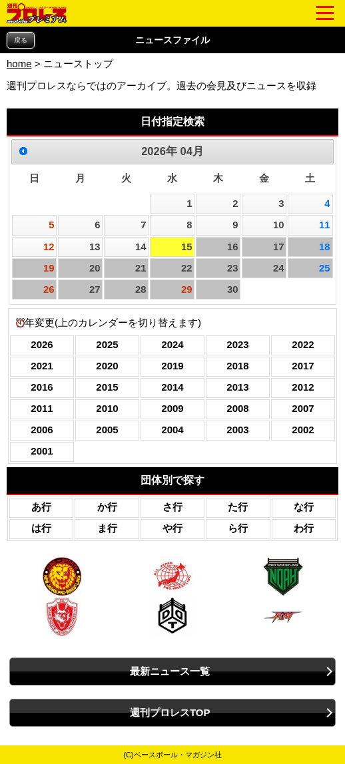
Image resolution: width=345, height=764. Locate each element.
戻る (20, 40)
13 (95, 247)
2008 (237, 408)
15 (186, 247)
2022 (303, 344)
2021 (42, 365)
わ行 (304, 528)
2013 (237, 387)
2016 (42, 387)
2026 (42, 344)
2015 (107, 387)
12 (49, 247)
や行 (172, 528)
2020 (107, 365)
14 (141, 247)
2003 (237, 429)
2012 (303, 387)
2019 (172, 365)
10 (278, 225)
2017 (303, 365)
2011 (42, 408)
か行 (107, 506)
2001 (42, 451)
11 (324, 225)
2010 (107, 408)
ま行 (107, 528)
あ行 (41, 506)
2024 (172, 344)
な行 (304, 506)
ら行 (238, 528)
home (19, 63)
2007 (303, 408)
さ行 (172, 506)
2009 (172, 408)
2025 (107, 344)
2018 (237, 365)
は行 (41, 528)
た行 (238, 506)
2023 (237, 344)
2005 (107, 429)
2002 (303, 429)
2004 (172, 429)
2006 (42, 429)
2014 (172, 387)
